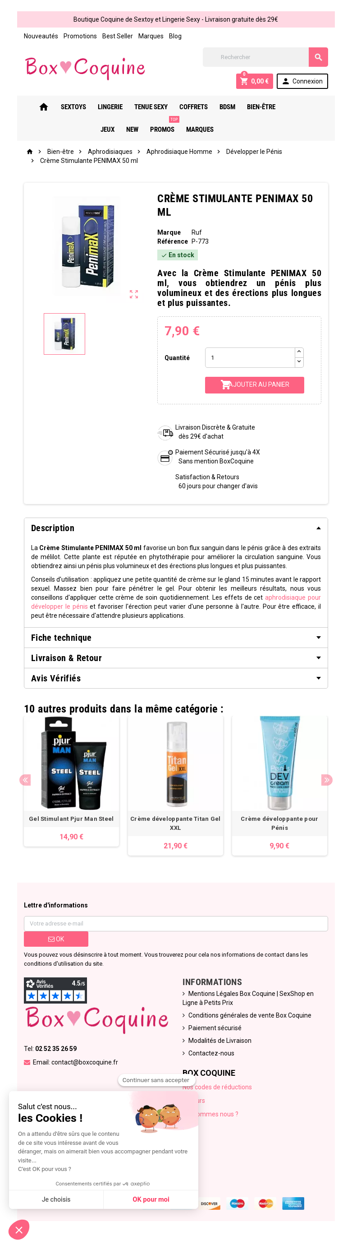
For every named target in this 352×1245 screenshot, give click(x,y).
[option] (71, 782)
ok (55, 940)
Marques (150, 36)
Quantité (176, 357)
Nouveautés (40, 36)
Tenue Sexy (145, 107)
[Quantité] (251, 357)
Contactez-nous (212, 1054)
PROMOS (158, 126)
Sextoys (68, 107)
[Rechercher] (266, 57)
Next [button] (328, 780)
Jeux (289, 107)
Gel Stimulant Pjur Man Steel (70, 820)
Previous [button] (24, 780)
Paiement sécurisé (215, 1029)
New (313, 107)
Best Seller (116, 36)
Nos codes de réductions (217, 1088)
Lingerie (104, 107)
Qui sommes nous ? (211, 1115)
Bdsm (222, 107)
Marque (169, 232)
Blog (174, 36)
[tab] (176, 528)
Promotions (79, 36)
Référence (172, 241)
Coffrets (188, 107)
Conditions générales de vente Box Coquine (250, 1016)
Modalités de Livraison (220, 1042)
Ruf (197, 232)
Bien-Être (256, 107)
